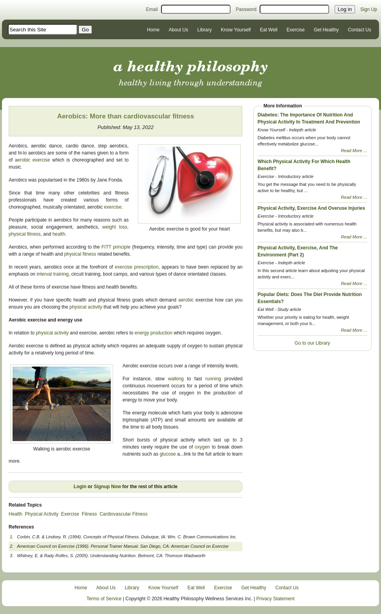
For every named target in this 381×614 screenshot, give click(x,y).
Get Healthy (326, 30)
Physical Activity (41, 514)
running (215, 378)
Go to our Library (312, 343)
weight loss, (115, 227)
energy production (154, 333)
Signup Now (107, 486)
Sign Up (368, 9)
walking (176, 378)
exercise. (113, 207)
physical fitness (24, 234)
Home (153, 30)
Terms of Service (103, 598)
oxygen (203, 447)
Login (79, 486)
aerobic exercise (33, 160)
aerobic (186, 300)
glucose (168, 454)
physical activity (85, 307)
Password (246, 9)
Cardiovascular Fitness (123, 514)
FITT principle (115, 247)
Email (152, 9)
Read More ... (354, 150)
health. (59, 234)
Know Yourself (236, 30)
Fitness (89, 514)
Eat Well (268, 30)
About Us (178, 30)
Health (15, 514)
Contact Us (359, 30)
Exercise (296, 30)
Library (204, 30)
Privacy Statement (275, 598)
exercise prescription (136, 267)
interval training (52, 274)
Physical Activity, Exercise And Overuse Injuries (311, 208)
